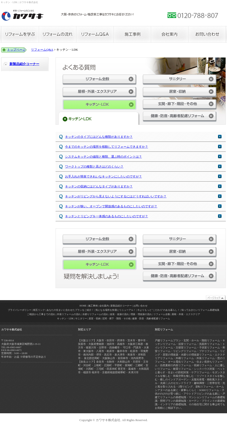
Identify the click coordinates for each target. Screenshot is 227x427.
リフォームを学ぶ (20, 34)
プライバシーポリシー (19, 310)
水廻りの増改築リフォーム (196, 354)
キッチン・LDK (65, 318)
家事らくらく (188, 390)
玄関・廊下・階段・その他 (179, 105)
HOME (82, 305)
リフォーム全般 (99, 80)
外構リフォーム (185, 358)
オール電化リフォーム (181, 361)
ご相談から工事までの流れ (41, 314)
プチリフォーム (208, 351)
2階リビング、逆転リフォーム (196, 386)
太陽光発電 (197, 379)
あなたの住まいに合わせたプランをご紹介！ (70, 310)
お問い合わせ (207, 34)
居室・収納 (179, 92)
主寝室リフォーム (186, 347)
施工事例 (132, 34)
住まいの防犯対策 (178, 372)
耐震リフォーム (182, 368)
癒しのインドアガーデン (174, 379)
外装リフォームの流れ (69, 314)
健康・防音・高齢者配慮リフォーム (179, 117)
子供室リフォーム (209, 347)
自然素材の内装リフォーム (175, 365)
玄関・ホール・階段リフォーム (201, 340)
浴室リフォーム (187, 343)
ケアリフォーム (200, 372)
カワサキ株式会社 (22, 15)
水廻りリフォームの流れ (95, 314)
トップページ (16, 49)
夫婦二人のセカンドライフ (175, 383)
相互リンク (39, 310)
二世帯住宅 (213, 383)
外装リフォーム (205, 358)
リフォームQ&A (95, 34)
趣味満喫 (199, 383)
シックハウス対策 (204, 368)
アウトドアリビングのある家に (201, 393)
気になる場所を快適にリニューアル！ (116, 310)
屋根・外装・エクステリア (99, 92)
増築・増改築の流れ (141, 314)
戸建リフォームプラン (168, 340)
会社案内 (169, 34)
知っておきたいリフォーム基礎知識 (200, 310)
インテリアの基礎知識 (173, 404)
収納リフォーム (203, 365)
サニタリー (179, 80)
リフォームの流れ (57, 34)
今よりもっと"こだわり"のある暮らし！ (158, 310)
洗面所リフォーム (209, 343)
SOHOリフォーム (209, 390)
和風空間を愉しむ (183, 375)
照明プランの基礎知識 (173, 400)
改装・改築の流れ (119, 314)
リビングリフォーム (184, 351)
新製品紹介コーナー (24, 64)
